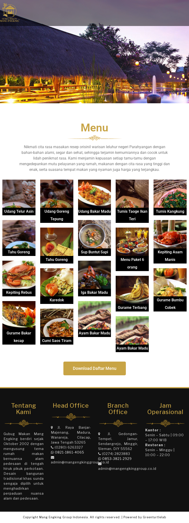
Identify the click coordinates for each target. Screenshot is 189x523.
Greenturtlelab (154, 517)
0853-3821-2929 (117, 459)
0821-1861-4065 (69, 452)
